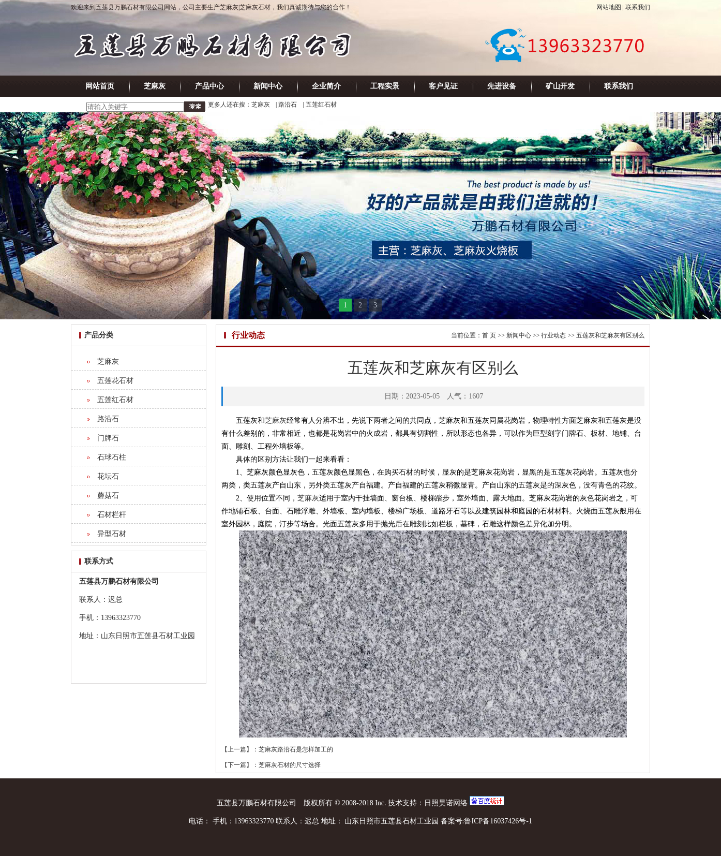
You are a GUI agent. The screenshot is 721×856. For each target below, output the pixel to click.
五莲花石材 (115, 381)
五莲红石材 (321, 104)
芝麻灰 (155, 86)
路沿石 (287, 104)
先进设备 (501, 86)
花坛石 (108, 476)
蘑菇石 (108, 495)
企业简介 (326, 86)
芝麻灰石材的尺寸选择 (290, 765)
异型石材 (111, 534)
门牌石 (108, 438)
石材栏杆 (111, 515)
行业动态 (553, 335)
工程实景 (384, 86)
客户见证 (443, 86)
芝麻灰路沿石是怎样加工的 (296, 749)
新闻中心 (267, 86)
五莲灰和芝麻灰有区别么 (610, 335)
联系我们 (637, 7)
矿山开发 (560, 86)
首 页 (489, 335)
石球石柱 (111, 457)
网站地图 (608, 7)
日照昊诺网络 (446, 803)
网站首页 (99, 86)
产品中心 (209, 86)
